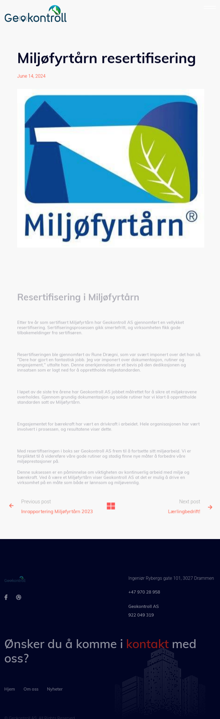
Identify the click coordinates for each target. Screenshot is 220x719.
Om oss (30, 696)
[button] (210, 7)
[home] (36, 14)
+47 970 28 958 (144, 598)
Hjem (9, 696)
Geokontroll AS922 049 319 (143, 617)
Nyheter (55, 696)
